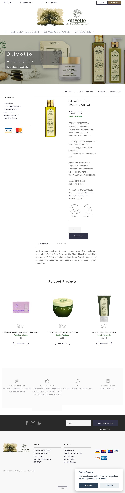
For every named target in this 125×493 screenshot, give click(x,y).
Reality (32, 471)
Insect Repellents (10, 118)
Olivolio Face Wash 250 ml (109, 92)
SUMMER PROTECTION (42, 459)
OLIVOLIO (68, 92)
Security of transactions (73, 453)
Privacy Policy (69, 459)
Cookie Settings (70, 462)
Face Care (85, 196)
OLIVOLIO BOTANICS (57, 32)
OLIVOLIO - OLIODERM (25, 32)
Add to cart (21, 343)
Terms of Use (69, 450)
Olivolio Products (85, 92)
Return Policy (69, 456)
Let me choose (101, 479)
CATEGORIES (83, 32)
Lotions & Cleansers (85, 193)
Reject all (109, 485)
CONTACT (37, 462)
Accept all (88, 485)
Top (62, 488)
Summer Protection (11, 115)
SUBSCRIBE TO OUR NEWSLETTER (105, 424)
